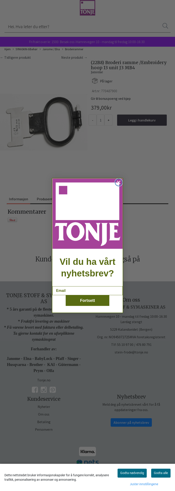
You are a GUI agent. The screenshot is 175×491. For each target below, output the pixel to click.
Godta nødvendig (132, 473)
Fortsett (87, 306)
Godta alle (161, 473)
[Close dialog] (118, 188)
